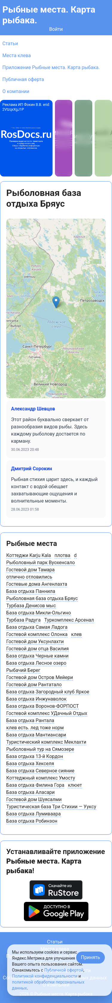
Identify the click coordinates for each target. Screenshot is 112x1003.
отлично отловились (29, 577)
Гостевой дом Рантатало (34, 684)
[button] (56, 302)
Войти (56, 29)
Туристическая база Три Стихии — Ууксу (51, 806)
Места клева (16, 55)
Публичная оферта (23, 79)
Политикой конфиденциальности (44, 976)
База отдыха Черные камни (37, 656)
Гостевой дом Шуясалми (34, 799)
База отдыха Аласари (30, 792)
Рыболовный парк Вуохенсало (40, 562)
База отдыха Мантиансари (36, 735)
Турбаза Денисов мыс (31, 605)
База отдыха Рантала (30, 720)
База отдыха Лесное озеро (36, 663)
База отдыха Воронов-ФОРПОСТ (42, 706)
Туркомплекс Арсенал (69, 620)
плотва (62, 555)
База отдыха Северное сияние (40, 771)
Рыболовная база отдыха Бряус (42, 598)
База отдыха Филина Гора (35, 785)
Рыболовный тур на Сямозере (40, 749)
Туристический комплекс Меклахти (46, 742)
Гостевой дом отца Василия (37, 649)
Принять (90, 957)
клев (76, 634)
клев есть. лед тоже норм (35, 727)
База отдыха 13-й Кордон (34, 756)
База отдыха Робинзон (31, 821)
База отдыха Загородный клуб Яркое (47, 692)
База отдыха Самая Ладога (36, 627)
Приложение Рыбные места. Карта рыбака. (51, 67)
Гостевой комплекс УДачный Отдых (46, 713)
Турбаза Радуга (23, 620)
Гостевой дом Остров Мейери (39, 677)
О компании (15, 91)
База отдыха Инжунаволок (36, 699)
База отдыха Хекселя (30, 763)
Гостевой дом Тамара (30, 570)
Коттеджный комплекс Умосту (40, 778)
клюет (75, 785)
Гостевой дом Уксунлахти (35, 641)
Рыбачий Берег (23, 670)
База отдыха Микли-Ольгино (38, 613)
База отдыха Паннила (30, 591)
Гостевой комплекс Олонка (36, 634)
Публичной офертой (63, 970)
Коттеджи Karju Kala (28, 555)
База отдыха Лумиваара (33, 814)
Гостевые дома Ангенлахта (36, 584)
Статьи (10, 43)
